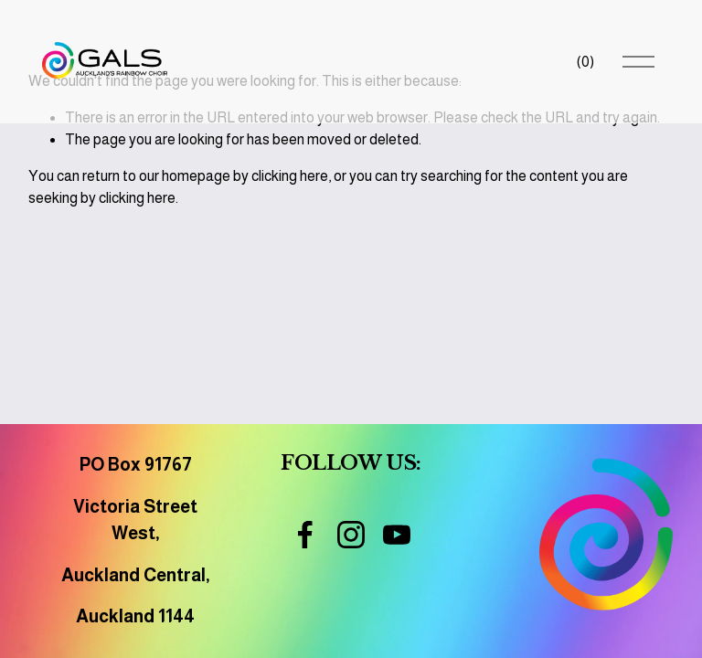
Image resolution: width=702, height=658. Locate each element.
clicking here (289, 176)
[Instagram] (351, 534)
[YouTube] (396, 534)
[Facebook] (305, 534)
